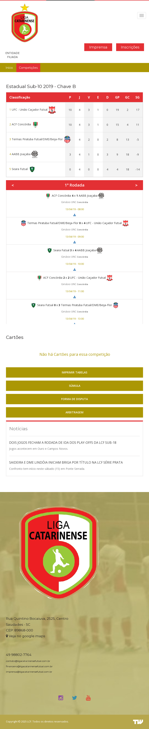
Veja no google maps (25, 636)
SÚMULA (74, 386)
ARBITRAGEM (74, 412)
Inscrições (130, 47)
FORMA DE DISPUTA (74, 399)
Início (9, 68)
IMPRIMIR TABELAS (74, 372)
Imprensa (98, 47)
